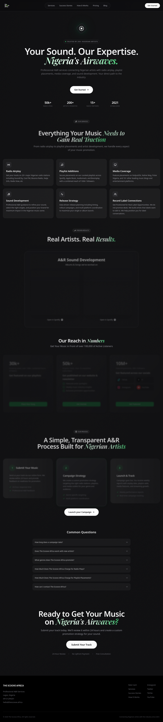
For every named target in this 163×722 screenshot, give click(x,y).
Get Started (152, 5)
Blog (105, 5)
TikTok (150, 693)
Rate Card (132, 685)
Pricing (96, 5)
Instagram (151, 685)
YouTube (150, 697)
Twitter (150, 689)
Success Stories (65, 5)
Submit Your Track (81, 648)
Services (51, 5)
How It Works (82, 5)
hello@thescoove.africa (12, 702)
